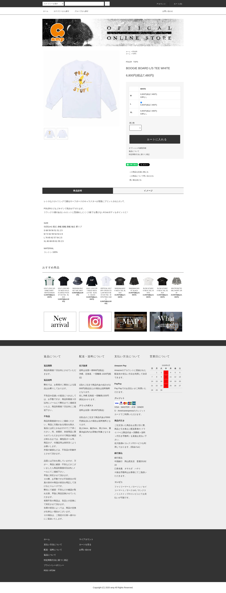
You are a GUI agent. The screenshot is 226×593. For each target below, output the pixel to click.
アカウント (159, 4)
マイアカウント (86, 539)
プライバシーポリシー (54, 565)
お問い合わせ (166, 11)
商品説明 (77, 191)
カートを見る (85, 544)
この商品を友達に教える (137, 172)
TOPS (134, 54)
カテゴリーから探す (59, 11)
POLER (134, 51)
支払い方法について (53, 544)
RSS (46, 570)
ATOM (52, 570)
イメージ (148, 191)
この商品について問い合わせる (140, 176)
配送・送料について (53, 550)
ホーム (45, 11)
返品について (134, 151)
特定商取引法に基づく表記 (139, 154)
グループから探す (79, 11)
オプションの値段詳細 (137, 148)
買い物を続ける (134, 180)
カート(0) (176, 4)
